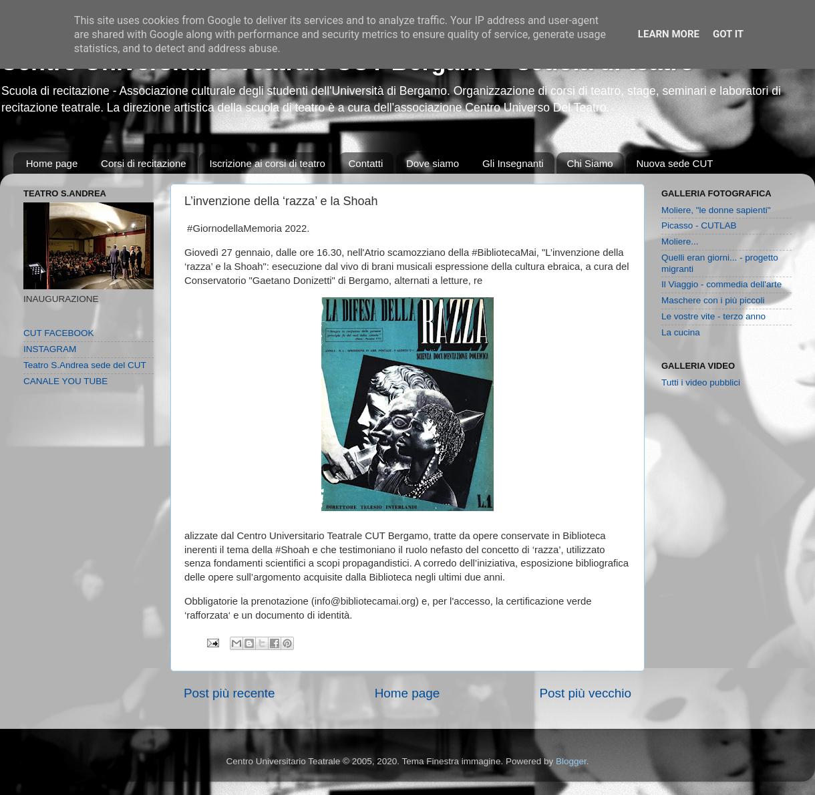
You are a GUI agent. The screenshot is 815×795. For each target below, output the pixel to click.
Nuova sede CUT (674, 163)
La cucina (680, 332)
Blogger (571, 761)
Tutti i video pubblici (700, 382)
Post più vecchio (585, 693)
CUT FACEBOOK (58, 333)
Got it (728, 34)
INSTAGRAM (49, 349)
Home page (52, 163)
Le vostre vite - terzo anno (713, 316)
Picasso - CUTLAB (699, 225)
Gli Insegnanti (513, 163)
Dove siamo (432, 163)
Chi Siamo (589, 163)
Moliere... (680, 241)
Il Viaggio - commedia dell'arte (721, 284)
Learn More (668, 34)
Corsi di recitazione (143, 163)
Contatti (366, 163)
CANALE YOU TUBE (65, 381)
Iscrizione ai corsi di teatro (267, 163)
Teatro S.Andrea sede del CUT (84, 365)
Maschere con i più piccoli (713, 300)
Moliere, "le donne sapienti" (715, 210)
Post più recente (229, 693)
